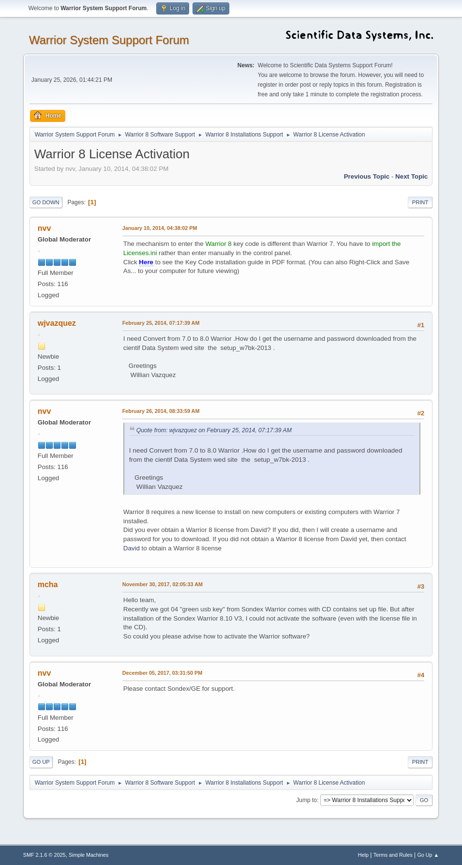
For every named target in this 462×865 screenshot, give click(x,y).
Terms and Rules (393, 855)
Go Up (41, 762)
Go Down (46, 202)
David (131, 548)
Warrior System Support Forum (109, 39)
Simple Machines (88, 855)
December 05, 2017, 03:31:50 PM (162, 673)
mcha (48, 584)
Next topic (411, 176)
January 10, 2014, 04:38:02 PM (159, 228)
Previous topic (367, 176)
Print (420, 202)
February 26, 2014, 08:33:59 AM (161, 411)
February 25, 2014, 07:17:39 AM (161, 323)
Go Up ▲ (428, 855)
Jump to (306, 800)
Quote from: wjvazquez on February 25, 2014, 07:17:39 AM (214, 430)
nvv (44, 228)
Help (363, 855)
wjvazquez (57, 323)
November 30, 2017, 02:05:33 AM (162, 584)
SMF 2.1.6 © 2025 (44, 855)
